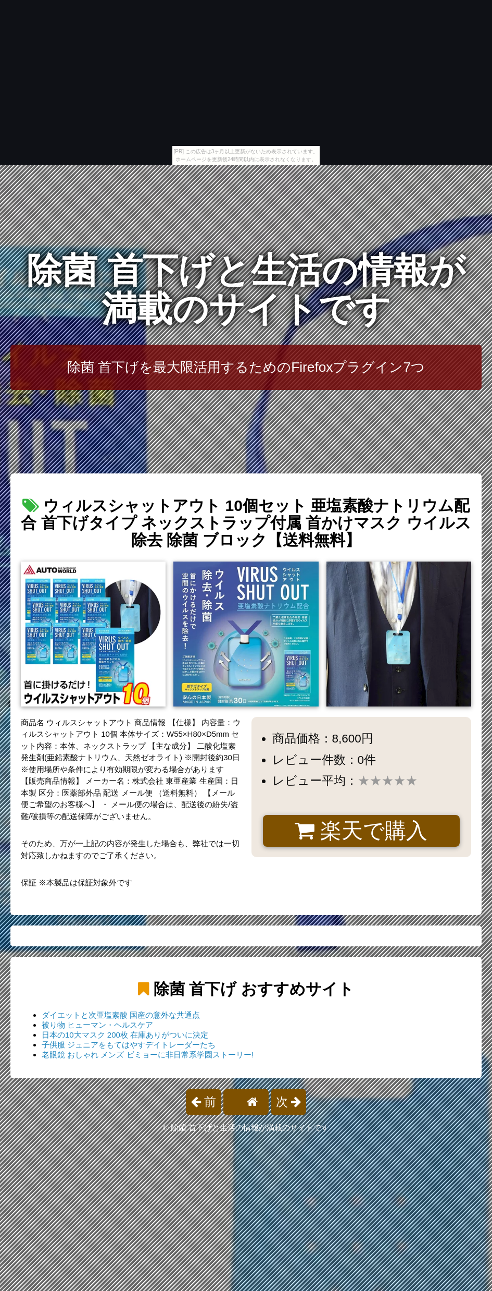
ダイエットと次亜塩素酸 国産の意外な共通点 (121, 1014)
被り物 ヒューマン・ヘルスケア (97, 1024)
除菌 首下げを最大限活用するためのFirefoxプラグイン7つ (246, 367)
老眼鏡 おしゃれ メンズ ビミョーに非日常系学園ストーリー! (148, 1054)
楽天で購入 (361, 831)
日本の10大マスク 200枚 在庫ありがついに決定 (125, 1034)
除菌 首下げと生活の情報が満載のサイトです (246, 289)
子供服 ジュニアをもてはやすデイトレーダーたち (129, 1044)
